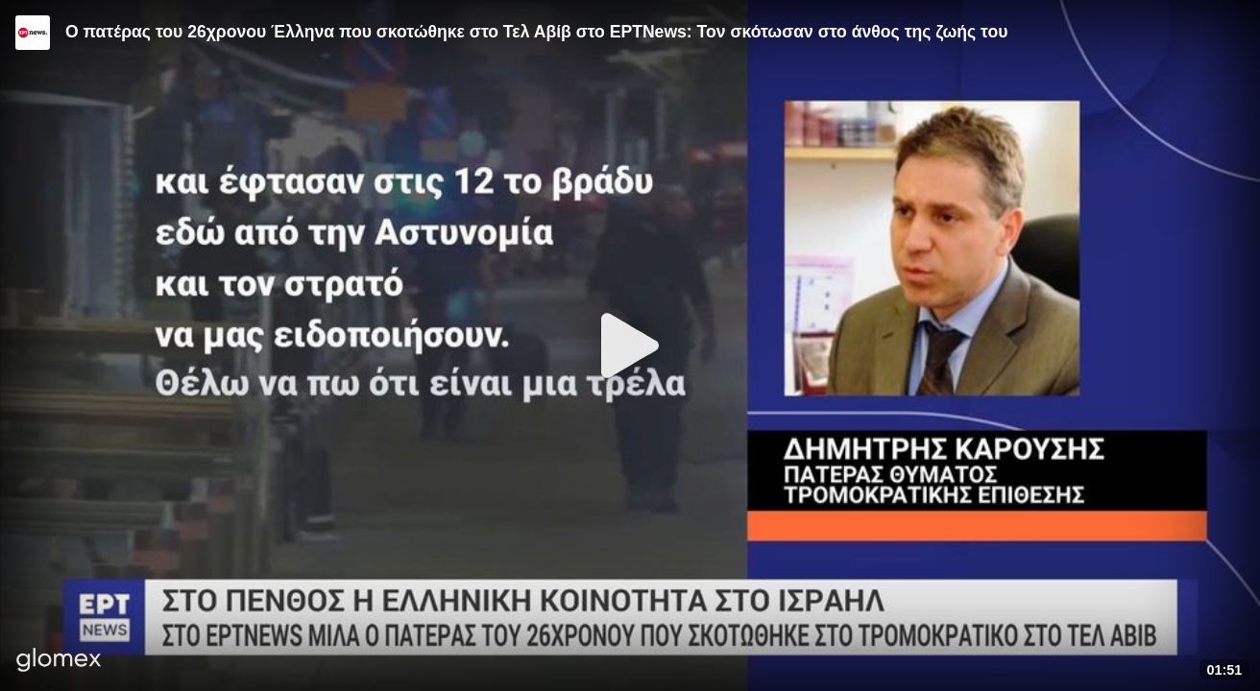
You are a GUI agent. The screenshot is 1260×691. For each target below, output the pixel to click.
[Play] (630, 345)
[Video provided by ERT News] (32, 32)
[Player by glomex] (59, 661)
